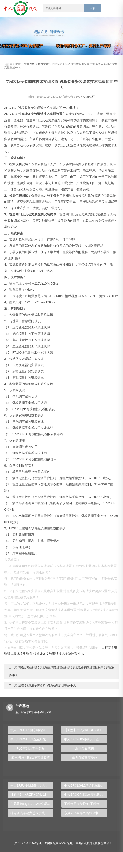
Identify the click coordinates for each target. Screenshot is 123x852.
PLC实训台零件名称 (31, 748)
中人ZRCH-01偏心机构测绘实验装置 (31, 730)
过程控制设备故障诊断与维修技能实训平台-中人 (46, 685)
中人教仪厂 (88, 96)
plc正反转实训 (84, 748)
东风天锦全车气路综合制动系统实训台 (85, 813)
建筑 (64, 139)
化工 (73, 139)
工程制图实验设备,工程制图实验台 (85, 804)
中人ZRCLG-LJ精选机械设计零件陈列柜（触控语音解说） (85, 785)
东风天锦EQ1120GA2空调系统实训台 (31, 804)
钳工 (54, 176)
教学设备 (29, 64)
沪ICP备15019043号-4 (27, 843)
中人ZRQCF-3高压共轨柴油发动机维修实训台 (85, 794)
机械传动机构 (92, 843)
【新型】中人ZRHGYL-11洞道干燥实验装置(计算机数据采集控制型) (31, 794)
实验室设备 (62, 843)
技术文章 (43, 64)
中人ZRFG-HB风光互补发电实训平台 (31, 739)
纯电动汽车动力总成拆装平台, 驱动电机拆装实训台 (31, 813)
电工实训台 (77, 843)
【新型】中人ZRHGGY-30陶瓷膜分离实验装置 (85, 730)
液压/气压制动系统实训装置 (30, 757)
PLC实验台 (48, 843)
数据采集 (25, 402)
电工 (73, 176)
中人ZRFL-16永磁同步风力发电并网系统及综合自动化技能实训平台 (31, 785)
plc (24, 409)
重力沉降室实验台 (84, 757)
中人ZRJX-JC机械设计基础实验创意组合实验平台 (85, 739)
